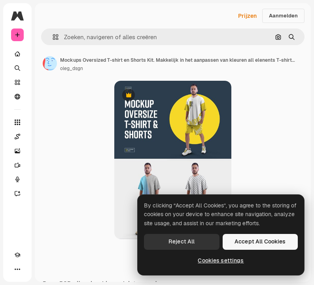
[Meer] (17, 269)
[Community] (17, 96)
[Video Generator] (17, 165)
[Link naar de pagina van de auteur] (50, 63)
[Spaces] (17, 136)
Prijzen (247, 15)
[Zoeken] (17, 68)
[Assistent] (17, 193)
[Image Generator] (17, 150)
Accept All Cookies (260, 241)
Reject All (181, 241)
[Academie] (17, 255)
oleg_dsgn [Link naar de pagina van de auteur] (71, 68)
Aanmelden (283, 15)
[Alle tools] (17, 122)
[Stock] (17, 82)
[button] (52, 37)
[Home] (17, 54)
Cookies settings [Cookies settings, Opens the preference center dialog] (221, 260)
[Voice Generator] (17, 179)
